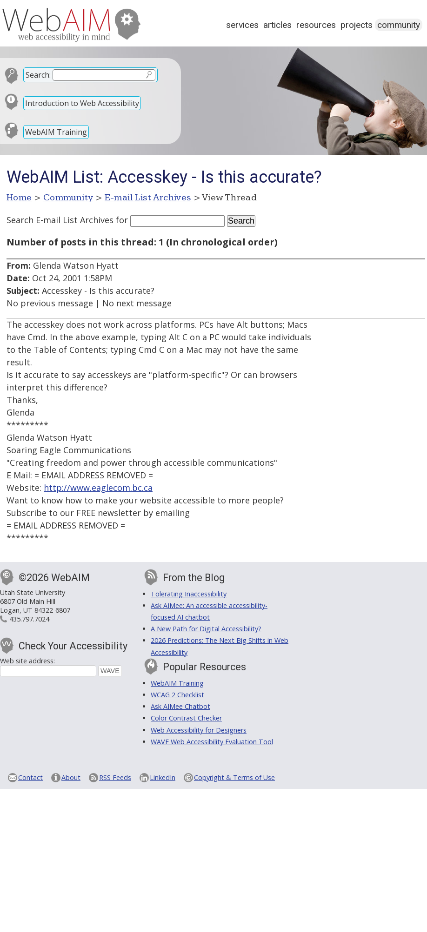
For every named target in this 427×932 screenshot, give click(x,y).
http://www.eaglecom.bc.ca (98, 487)
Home (19, 197)
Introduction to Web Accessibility (82, 103)
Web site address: (27, 660)
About (70, 777)
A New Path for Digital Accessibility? (206, 628)
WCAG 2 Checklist (177, 694)
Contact (30, 777)
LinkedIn (162, 777)
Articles (277, 25)
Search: (38, 75)
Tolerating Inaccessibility (189, 593)
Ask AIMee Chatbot (180, 706)
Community (398, 25)
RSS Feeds (115, 777)
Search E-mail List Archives (60, 219)
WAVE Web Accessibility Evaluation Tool (212, 741)
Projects (356, 25)
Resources (316, 25)
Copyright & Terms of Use (234, 777)
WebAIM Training (56, 132)
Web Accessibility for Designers (199, 730)
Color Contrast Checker (186, 718)
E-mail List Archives (148, 197)
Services (242, 25)
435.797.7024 (29, 619)
